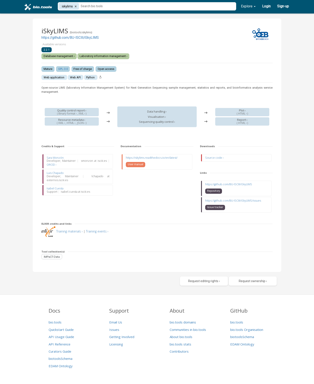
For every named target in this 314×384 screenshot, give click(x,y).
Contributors (179, 351)
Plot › (242, 110)
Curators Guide (60, 351)
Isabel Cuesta (55, 188)
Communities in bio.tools (188, 329)
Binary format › (67, 113)
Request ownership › (253, 281)
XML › (81, 113)
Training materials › (69, 231)
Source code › (214, 158)
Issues (114, 329)
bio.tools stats (180, 344)
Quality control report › (71, 110)
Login (266, 6)
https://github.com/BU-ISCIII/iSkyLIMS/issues (233, 200)
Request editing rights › (204, 281)
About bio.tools (181, 337)
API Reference (59, 344)
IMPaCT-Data (52, 256)
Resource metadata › (71, 120)
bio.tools (55, 322)
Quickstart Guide (61, 329)
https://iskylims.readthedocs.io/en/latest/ (151, 158)
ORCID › (51, 165)
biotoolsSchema (60, 358)
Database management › (59, 56)
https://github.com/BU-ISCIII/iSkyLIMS (70, 38)
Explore (248, 6)
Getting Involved (121, 337)
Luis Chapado (55, 173)
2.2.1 (46, 49)
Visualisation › (157, 117)
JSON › (81, 123)
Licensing (116, 344)
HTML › (71, 123)
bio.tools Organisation (246, 329)
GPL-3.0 (63, 69)
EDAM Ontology (61, 366)
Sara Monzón (55, 158)
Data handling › (157, 111)
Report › (242, 120)
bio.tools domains (183, 322)
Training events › (97, 231)
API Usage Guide (61, 337)
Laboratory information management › (103, 56)
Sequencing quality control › (157, 122)
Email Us (115, 322)
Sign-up (283, 6)
